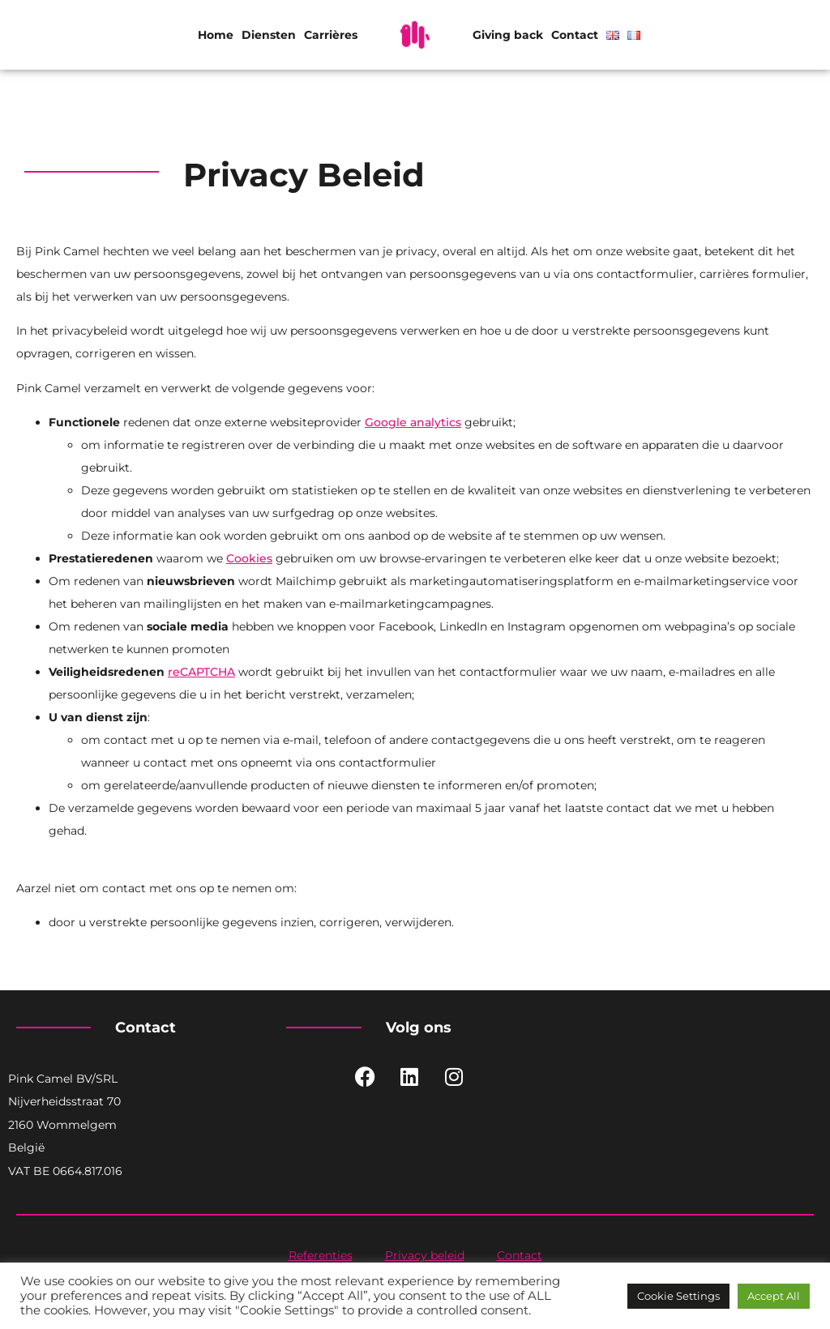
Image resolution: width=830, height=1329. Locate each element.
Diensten (269, 35)
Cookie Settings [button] (678, 1295)
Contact (574, 35)
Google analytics (413, 422)
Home (215, 35)
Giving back (508, 35)
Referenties (321, 1255)
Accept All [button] (773, 1295)
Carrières (330, 35)
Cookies (249, 558)
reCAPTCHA (201, 671)
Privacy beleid (424, 1255)
